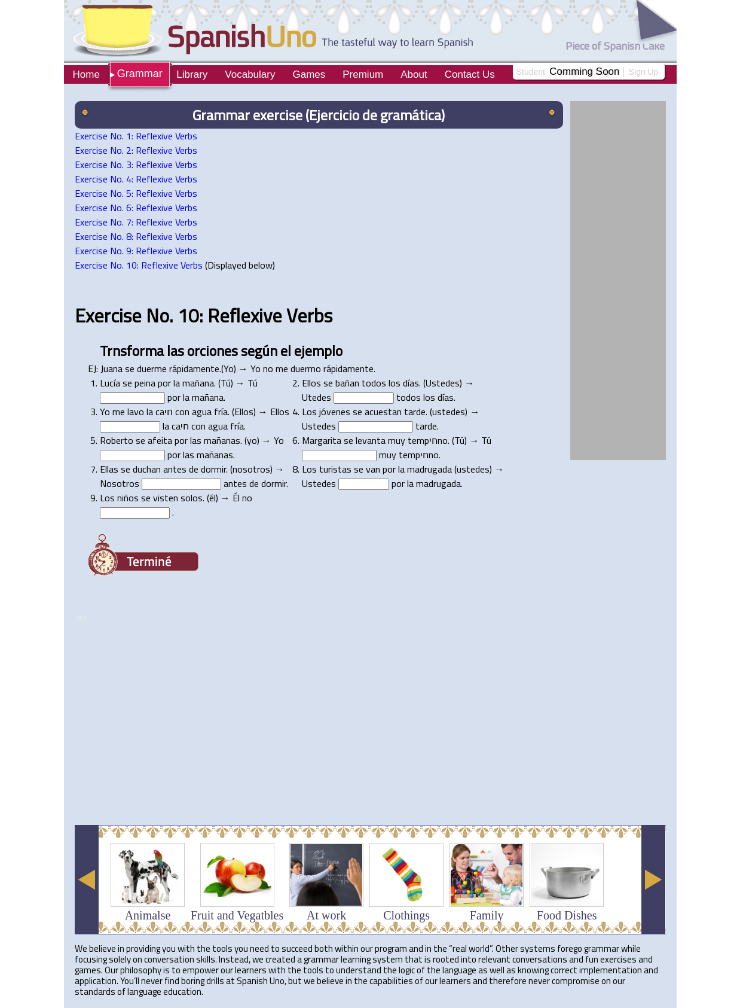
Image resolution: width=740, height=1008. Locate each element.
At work (326, 915)
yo (252, 440)
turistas (335, 469)
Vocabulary (250, 74)
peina (144, 383)
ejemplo (318, 350)
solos (192, 498)
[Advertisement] (292, 786)
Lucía (110, 383)
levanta (371, 440)
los (394, 383)
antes (174, 469)
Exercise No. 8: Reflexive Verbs (136, 236)
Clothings (406, 915)
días (411, 383)
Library (191, 74)
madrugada (429, 469)
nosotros (251, 469)
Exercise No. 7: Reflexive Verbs (136, 222)
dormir (213, 469)
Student (530, 72)
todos (374, 383)
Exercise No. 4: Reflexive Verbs (136, 179)
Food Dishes (567, 915)
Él (236, 498)
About (413, 74)
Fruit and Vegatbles (237, 915)
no (268, 368)
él (212, 498)
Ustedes (443, 383)
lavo (135, 411)
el (285, 350)
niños (128, 498)
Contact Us (470, 74)
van (373, 469)
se (129, 368)
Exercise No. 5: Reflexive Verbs (136, 193)
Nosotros (119, 483)
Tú (226, 383)
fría (221, 411)
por (164, 383)
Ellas (109, 469)
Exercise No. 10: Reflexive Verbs (139, 265)
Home (86, 74)
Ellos (311, 383)
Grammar (140, 74)
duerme (152, 368)
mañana (198, 383)
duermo (306, 368)
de (193, 469)
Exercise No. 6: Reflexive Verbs (136, 207)
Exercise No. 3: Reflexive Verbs (136, 164)
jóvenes (334, 411)
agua (202, 411)
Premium (363, 74)
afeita (160, 440)
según (259, 350)
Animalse (148, 915)
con (182, 411)
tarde (415, 411)
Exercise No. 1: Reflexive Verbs (136, 136)
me (282, 368)
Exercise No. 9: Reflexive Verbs (136, 250)
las (175, 350)
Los (309, 411)
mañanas (222, 440)
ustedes (448, 411)
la (176, 383)
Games (308, 74)
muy (396, 440)
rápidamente (194, 368)
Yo (229, 368)
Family (487, 915)
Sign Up (644, 72)
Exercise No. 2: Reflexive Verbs (136, 150)
